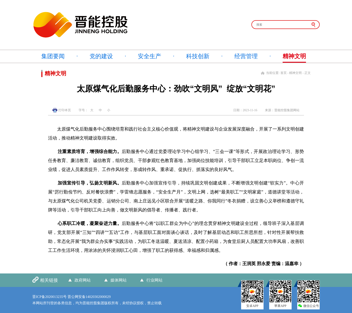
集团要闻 (53, 56)
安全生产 (149, 56)
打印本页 (64, 110)
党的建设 (101, 56)
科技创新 (197, 56)
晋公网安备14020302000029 (89, 297)
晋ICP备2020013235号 (49, 297)
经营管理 (246, 56)
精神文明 (294, 56)
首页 (283, 73)
